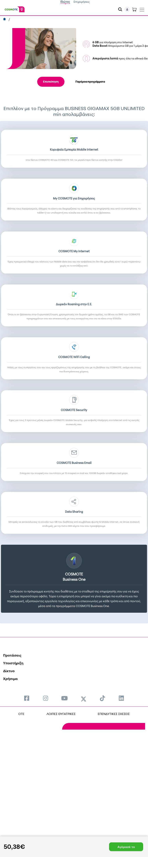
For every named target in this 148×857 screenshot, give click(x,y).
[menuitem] (26, 698)
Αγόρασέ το (126, 847)
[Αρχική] (5, 19)
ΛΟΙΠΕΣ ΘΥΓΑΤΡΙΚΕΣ (61, 714)
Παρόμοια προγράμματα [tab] (90, 81)
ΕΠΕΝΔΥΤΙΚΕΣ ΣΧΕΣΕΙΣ (114, 714)
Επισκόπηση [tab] (51, 81)
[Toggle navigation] (142, 9)
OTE (21, 714)
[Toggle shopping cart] (134, 9)
